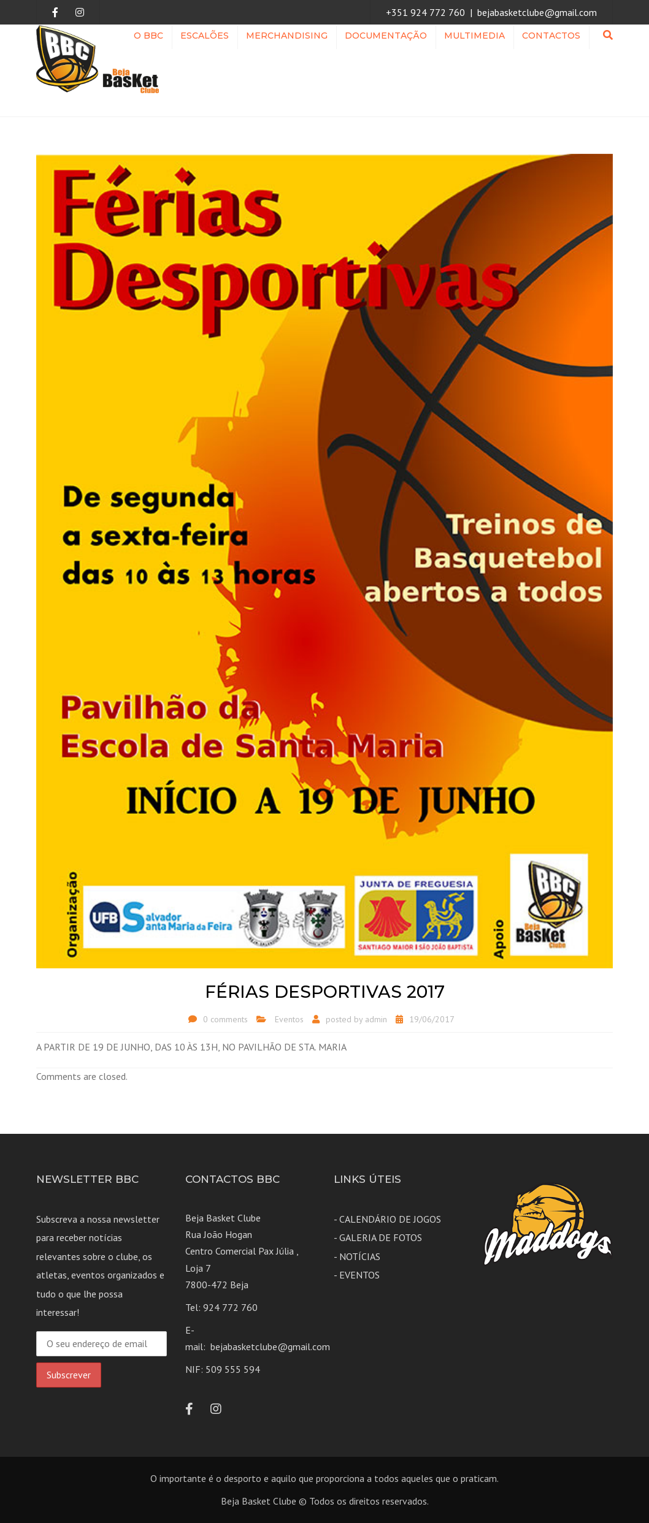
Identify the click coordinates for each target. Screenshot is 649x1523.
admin (376, 1019)
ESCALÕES (204, 35)
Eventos (289, 1019)
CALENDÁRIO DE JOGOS (390, 1219)
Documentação (386, 35)
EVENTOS (359, 1275)
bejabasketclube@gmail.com (537, 12)
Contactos (551, 35)
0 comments (225, 1019)
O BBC (148, 35)
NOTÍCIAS (359, 1256)
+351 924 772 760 (425, 12)
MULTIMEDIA (474, 35)
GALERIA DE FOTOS (380, 1237)
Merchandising (287, 35)
